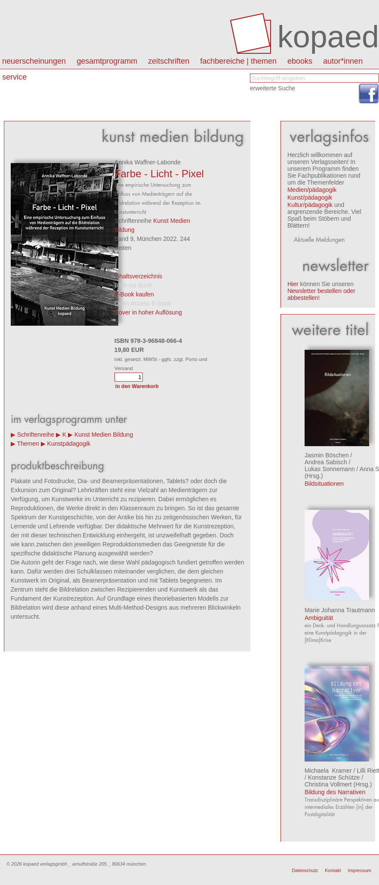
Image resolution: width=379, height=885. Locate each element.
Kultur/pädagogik (310, 204)
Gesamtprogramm (107, 61)
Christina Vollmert (328, 784)
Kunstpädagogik (68, 443)
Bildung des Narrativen (335, 792)
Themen (28, 443)
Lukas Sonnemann (330, 469)
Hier (293, 284)
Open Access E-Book (142, 303)
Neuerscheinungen (34, 61)
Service (14, 77)
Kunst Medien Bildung (103, 434)
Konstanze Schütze (334, 777)
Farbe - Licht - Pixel (159, 173)
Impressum (359, 870)
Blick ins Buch (133, 285)
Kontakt (333, 870)
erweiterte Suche (272, 88)
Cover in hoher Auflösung (148, 312)
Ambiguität (319, 617)
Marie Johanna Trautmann (340, 610)
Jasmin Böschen (327, 455)
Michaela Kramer (328, 770)
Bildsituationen (324, 483)
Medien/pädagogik (311, 189)
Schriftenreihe (35, 434)
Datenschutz (305, 870)
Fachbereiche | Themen (238, 61)
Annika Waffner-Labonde (147, 162)
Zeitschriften (168, 61)
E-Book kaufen (134, 294)
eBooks (299, 61)
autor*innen (343, 61)
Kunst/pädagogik (309, 197)
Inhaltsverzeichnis (138, 276)
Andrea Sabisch (326, 462)
